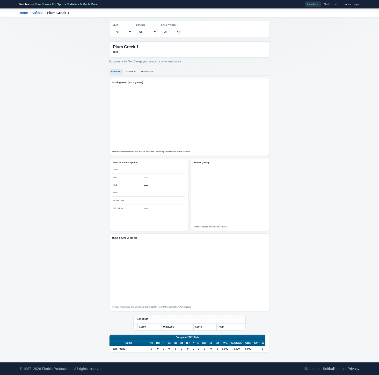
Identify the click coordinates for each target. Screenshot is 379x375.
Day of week (168, 25)
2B (175, 343)
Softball (37, 13)
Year (116, 25)
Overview (116, 71)
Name (128, 343)
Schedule (131, 71)
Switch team (330, 4)
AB (151, 343)
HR (188, 343)
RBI (204, 343)
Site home (313, 369)
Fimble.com (58, 4)
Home (23, 13)
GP (256, 343)
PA (262, 343)
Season (140, 25)
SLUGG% (236, 343)
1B (169, 343)
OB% (248, 343)
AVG (225, 343)
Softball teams (334, 369)
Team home (313, 4)
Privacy (353, 369)
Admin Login (352, 4)
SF (211, 343)
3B (181, 343)
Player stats (147, 71)
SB (217, 343)
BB (158, 343)
